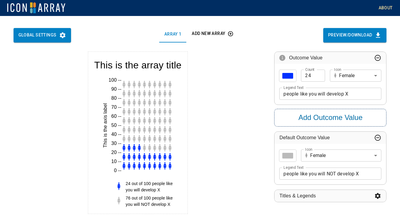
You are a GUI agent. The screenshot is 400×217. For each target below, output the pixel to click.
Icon (337, 69)
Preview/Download (354, 35)
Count (310, 69)
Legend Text (293, 88)
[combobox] (355, 76)
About (385, 8)
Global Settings (42, 35)
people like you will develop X (330, 93)
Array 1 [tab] (172, 34)
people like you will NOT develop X (330, 173)
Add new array (212, 33)
